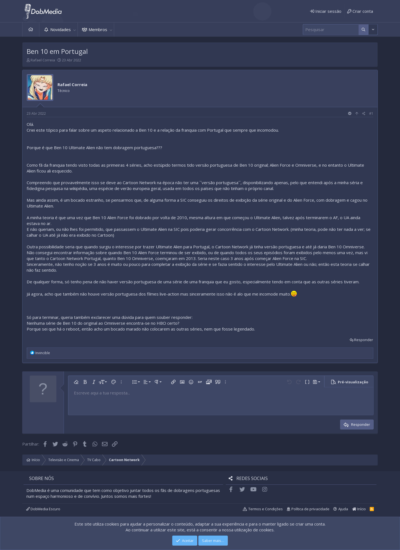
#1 (371, 113)
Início (30, 29)
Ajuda (343, 508)
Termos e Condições (265, 508)
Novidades (60, 29)
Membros (98, 29)
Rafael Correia (43, 60)
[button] (74, 29)
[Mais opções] (363, 29)
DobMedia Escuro (43, 508)
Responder (363, 339)
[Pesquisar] (331, 29)
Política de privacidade (310, 508)
